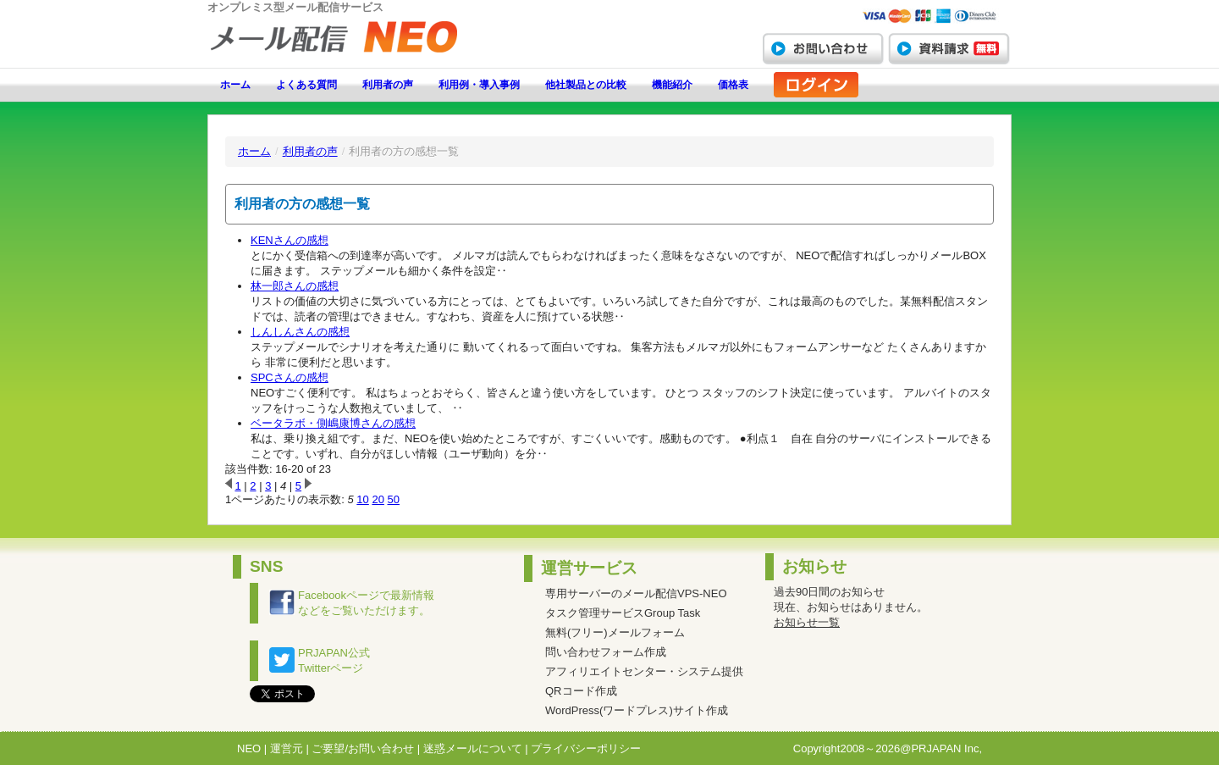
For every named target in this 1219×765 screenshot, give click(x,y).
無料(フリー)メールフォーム (615, 632)
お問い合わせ (823, 48)
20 (377, 499)
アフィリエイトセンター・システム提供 (644, 671)
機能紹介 (672, 85)
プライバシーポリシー (586, 748)
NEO (249, 748)
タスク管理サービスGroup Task (622, 613)
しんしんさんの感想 (300, 331)
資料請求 (949, 48)
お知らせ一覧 (807, 622)
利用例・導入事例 (479, 85)
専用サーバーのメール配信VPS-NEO (636, 593)
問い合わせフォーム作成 (605, 652)
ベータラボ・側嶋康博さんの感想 (333, 423)
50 (394, 499)
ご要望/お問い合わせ (363, 748)
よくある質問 (306, 85)
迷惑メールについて (472, 748)
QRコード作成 (581, 691)
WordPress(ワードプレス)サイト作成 (636, 710)
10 (362, 499)
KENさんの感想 (289, 240)
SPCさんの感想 (289, 377)
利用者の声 (387, 85)
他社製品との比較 (585, 85)
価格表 (733, 85)
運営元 (286, 748)
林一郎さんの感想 (295, 286)
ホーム (235, 85)
